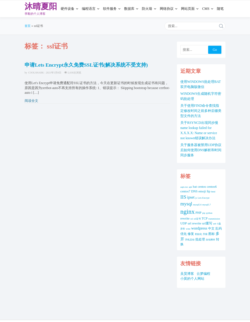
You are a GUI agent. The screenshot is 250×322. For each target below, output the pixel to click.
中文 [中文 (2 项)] (211, 228)
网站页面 (188, 8)
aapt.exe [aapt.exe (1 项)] (184, 187)
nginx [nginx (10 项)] (187, 211)
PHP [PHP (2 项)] (198, 212)
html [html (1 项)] (213, 191)
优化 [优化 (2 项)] (183, 234)
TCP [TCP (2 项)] (205, 218)
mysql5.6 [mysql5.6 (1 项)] (197, 204)
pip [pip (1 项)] (203, 213)
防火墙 (147, 8)
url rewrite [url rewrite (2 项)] (194, 223)
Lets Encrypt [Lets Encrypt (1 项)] (203, 198)
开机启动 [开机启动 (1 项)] (189, 240)
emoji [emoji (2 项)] (202, 191)
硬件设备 (67, 8)
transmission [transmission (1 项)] (214, 219)
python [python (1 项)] (209, 213)
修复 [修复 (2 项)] (191, 234)
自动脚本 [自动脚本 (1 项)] (210, 240)
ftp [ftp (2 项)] (208, 191)
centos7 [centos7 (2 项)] (185, 191)
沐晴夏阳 (41, 6)
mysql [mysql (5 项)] (186, 203)
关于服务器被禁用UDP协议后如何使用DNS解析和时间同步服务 (200, 150)
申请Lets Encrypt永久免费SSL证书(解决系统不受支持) (86, 65)
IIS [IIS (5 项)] (183, 197)
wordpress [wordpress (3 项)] (199, 228)
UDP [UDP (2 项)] (183, 223)
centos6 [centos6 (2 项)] (212, 186)
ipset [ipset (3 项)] (190, 197)
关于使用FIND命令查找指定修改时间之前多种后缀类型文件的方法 (200, 111)
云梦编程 (203, 273)
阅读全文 (31, 100)
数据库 (129, 8)
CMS (205, 8)
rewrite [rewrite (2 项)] (185, 218)
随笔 (220, 8)
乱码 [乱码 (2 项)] (218, 228)
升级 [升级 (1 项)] (205, 234)
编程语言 (89, 8)
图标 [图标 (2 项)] (211, 234)
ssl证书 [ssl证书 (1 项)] (197, 219)
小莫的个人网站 (192, 278)
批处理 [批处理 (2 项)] (200, 239)
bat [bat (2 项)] (195, 186)
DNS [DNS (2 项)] (194, 191)
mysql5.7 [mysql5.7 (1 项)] (206, 204)
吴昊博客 (187, 273)
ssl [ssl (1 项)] (191, 219)
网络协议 (167, 8)
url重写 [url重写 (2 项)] (207, 223)
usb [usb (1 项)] (214, 223)
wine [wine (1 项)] (188, 229)
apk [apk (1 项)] (190, 187)
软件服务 (110, 8)
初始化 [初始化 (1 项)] (198, 234)
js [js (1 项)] (196, 198)
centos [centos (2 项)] (202, 186)
